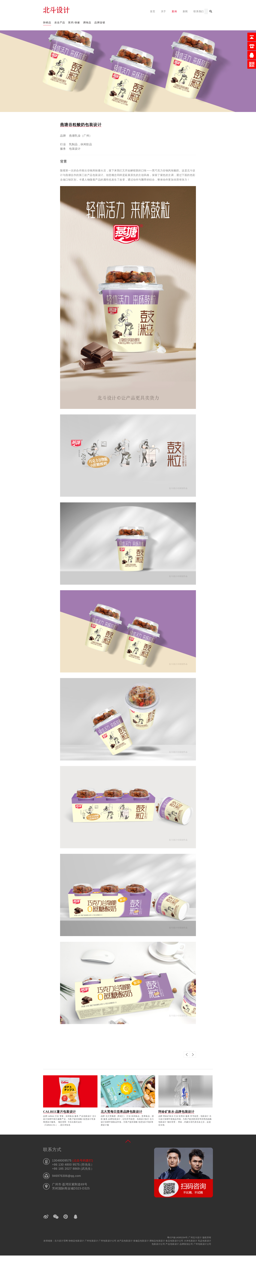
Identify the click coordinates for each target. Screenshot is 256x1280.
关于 (163, 11)
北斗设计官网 (62, 1241)
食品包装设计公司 (175, 1241)
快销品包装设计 (77, 1241)
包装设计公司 (159, 1244)
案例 (174, 11)
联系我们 (198, 11)
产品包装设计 (173, 1244)
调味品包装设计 (157, 1241)
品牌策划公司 (187, 1244)
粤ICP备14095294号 (177, 1237)
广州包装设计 (92, 1241)
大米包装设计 (191, 1241)
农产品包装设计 (125, 1241)
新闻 (185, 11)
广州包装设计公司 (108, 1241)
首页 (152, 11)
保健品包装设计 (141, 1241)
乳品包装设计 (204, 1241)
